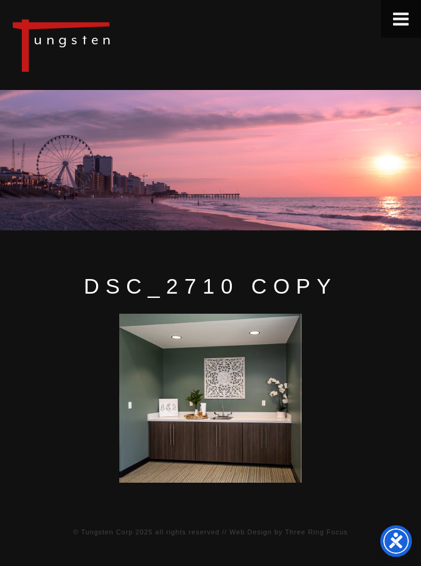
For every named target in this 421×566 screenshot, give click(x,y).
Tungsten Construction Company (103, 45)
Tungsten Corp (107, 532)
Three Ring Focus (316, 532)
